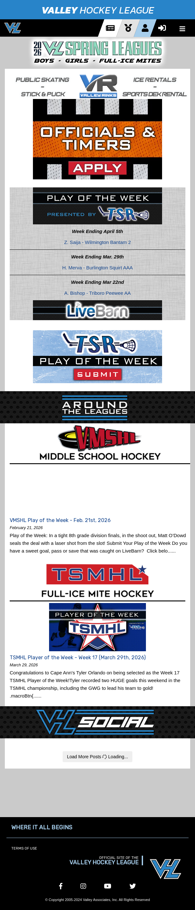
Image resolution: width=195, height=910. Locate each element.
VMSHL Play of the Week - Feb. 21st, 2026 (60, 520)
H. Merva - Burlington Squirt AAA (97, 267)
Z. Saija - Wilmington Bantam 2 (97, 242)
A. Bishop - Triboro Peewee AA (97, 293)
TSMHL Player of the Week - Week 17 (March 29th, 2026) (78, 657)
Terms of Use (24, 848)
